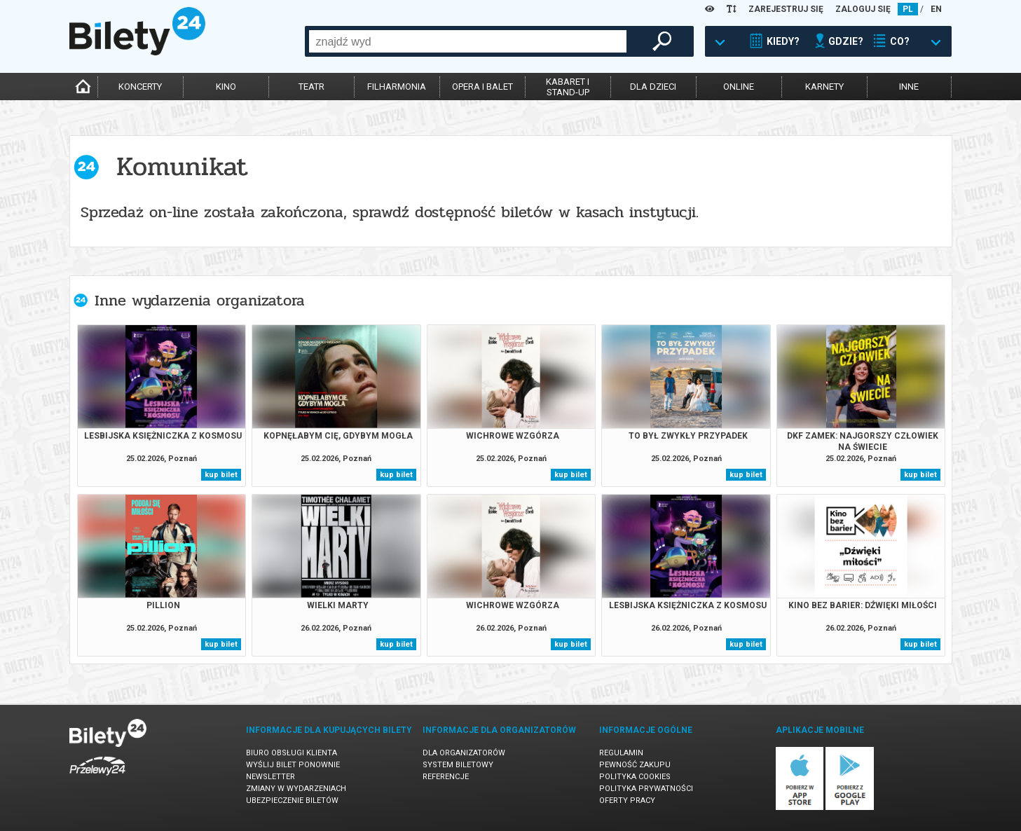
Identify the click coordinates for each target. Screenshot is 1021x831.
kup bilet (221, 474)
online (738, 86)
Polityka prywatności (646, 788)
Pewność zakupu (635, 764)
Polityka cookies (635, 776)
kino (226, 86)
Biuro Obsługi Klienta (291, 752)
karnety (824, 86)
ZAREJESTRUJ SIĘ (785, 9)
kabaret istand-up (567, 86)
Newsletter (270, 776)
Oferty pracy (627, 800)
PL (908, 9)
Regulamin (621, 752)
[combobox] (468, 41)
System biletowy (458, 764)
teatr (311, 86)
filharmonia (396, 86)
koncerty (140, 86)
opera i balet (482, 86)
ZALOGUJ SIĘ (863, 9)
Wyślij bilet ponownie (293, 764)
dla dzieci (653, 86)
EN (936, 9)
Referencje (446, 776)
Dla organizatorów (464, 752)
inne (909, 86)
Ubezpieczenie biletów (292, 800)
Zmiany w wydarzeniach (296, 788)
